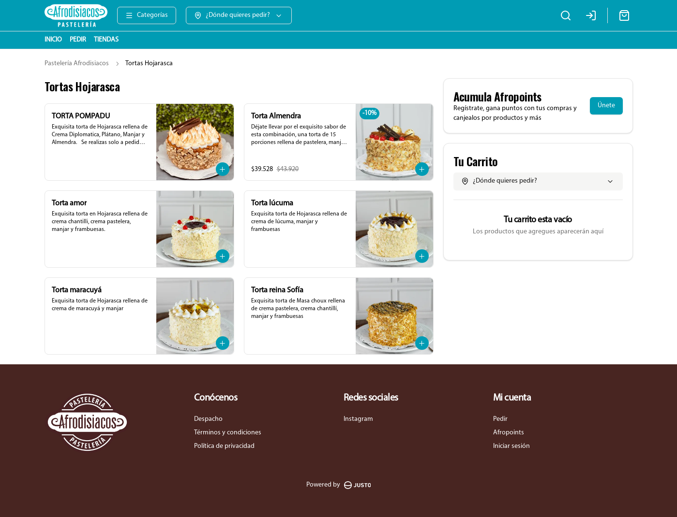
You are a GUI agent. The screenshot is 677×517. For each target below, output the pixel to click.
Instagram (358, 419)
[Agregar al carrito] (222, 169)
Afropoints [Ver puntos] (508, 432)
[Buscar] (565, 15)
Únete (606, 105)
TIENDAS (106, 39)
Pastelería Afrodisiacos (77, 63)
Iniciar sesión (511, 446)
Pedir (500, 419)
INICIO (53, 39)
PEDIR (78, 39)
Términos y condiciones (227, 432)
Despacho (208, 419)
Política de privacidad (224, 446)
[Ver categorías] (146, 15)
